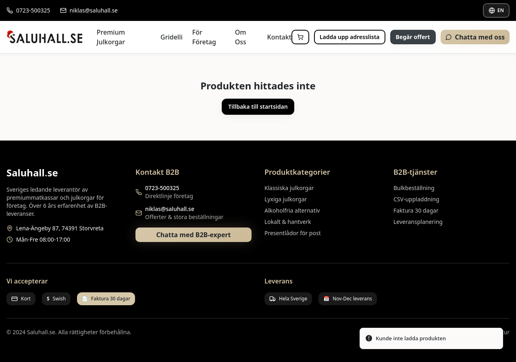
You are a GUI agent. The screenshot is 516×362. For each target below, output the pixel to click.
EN (496, 10)
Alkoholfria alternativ (292, 210)
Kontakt (279, 37)
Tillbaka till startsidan (257, 106)
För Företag (204, 37)
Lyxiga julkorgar (285, 199)
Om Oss (240, 37)
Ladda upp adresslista (350, 37)
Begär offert (413, 37)
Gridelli (171, 37)
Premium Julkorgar (111, 37)
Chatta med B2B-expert (193, 234)
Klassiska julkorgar (289, 188)
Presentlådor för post (292, 233)
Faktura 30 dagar (416, 210)
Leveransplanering (418, 221)
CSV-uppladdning (416, 199)
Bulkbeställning (414, 188)
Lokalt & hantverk (287, 221)
